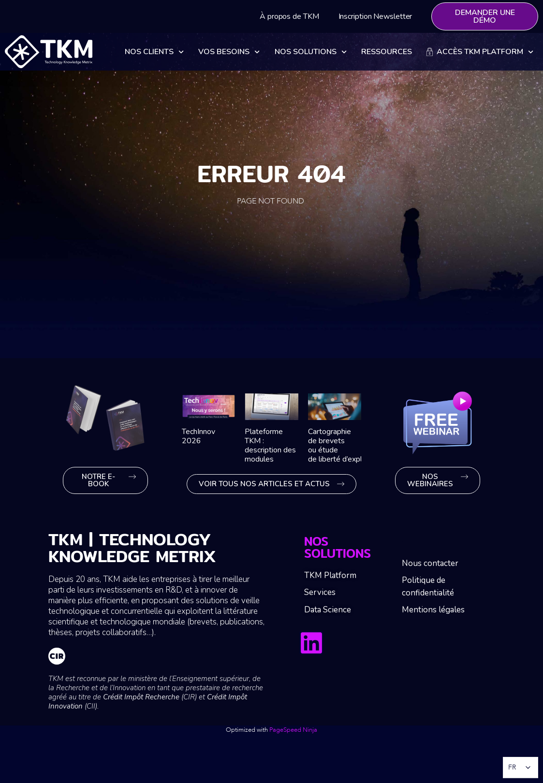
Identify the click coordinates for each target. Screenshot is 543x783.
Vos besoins (229, 51)
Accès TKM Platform (479, 51)
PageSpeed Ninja (293, 729)
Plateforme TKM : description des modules (270, 445)
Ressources (386, 51)
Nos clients (154, 51)
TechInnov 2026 (198, 436)
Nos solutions (311, 51)
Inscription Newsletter (375, 16)
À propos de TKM (289, 16)
